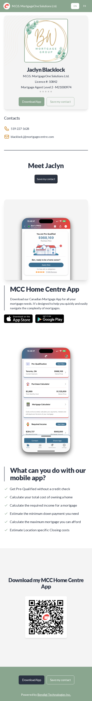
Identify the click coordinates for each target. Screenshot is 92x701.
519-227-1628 (20, 128)
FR (84, 6)
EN (75, 6)
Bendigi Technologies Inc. (54, 694)
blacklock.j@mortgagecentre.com (32, 137)
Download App (31, 101)
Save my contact (60, 101)
